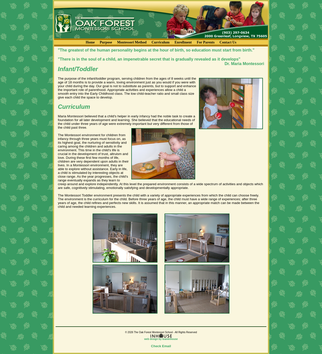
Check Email (161, 346)
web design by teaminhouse (161, 337)
